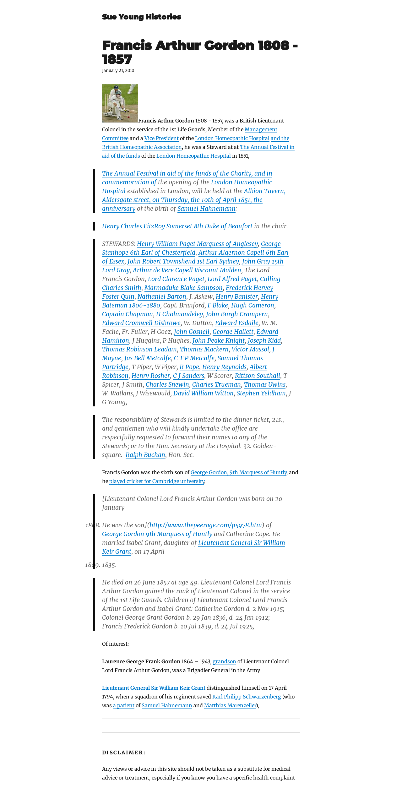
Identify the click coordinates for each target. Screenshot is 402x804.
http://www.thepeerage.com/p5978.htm (205, 525)
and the (280, 138)
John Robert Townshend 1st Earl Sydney (183, 261)
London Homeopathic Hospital (232, 138)
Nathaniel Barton (162, 296)
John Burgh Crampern (237, 314)
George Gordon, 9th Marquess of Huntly (238, 472)
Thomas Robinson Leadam (139, 349)
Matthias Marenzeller (230, 705)
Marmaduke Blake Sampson (183, 287)
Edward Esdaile (236, 323)
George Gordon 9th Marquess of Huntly (157, 534)
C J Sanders (188, 375)
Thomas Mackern (204, 349)
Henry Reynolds (224, 367)
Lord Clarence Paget (176, 279)
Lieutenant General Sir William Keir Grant (153, 688)
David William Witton (203, 393)
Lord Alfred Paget (232, 279)
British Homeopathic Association (142, 147)
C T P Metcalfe (194, 358)
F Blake (218, 305)
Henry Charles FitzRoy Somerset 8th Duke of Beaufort (177, 226)
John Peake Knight (219, 340)
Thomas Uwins (264, 384)
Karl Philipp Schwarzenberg (246, 696)
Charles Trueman (216, 384)
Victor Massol (250, 349)
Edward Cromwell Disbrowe (141, 323)
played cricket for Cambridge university (156, 481)
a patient (123, 705)
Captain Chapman (127, 314)
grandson (224, 661)
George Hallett (233, 331)
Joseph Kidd (264, 340)
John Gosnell (191, 331)
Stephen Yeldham (261, 393)
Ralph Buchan (145, 455)
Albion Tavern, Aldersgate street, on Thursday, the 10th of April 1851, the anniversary (193, 199)
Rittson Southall (257, 375)
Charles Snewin (167, 384)
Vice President (161, 138)
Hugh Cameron (252, 305)
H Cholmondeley (179, 314)
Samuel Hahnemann (206, 208)
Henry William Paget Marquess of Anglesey (197, 243)
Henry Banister (237, 296)
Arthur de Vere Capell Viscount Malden (187, 270)
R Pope (189, 367)
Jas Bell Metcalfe (147, 358)
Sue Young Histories (141, 17)
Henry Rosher (151, 375)
